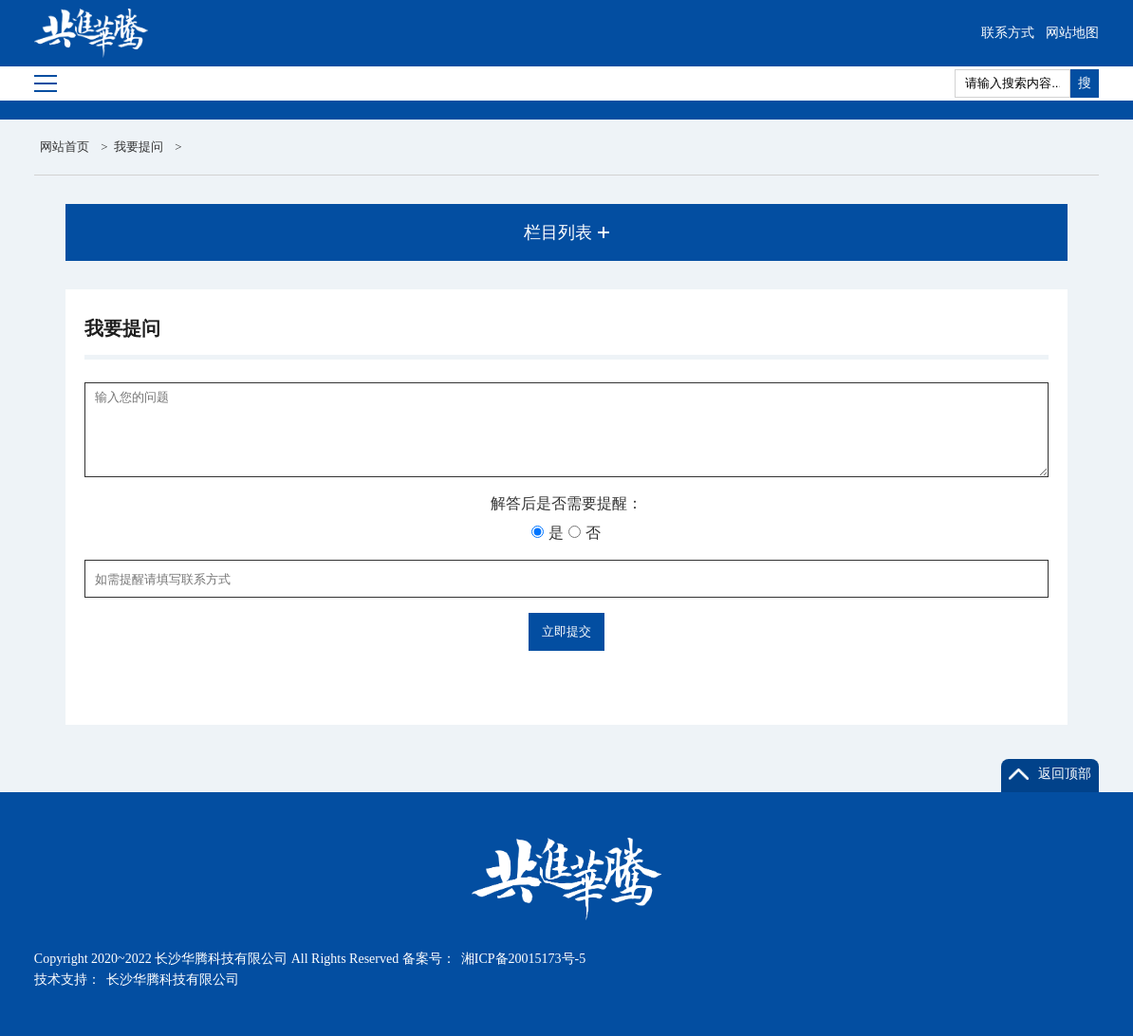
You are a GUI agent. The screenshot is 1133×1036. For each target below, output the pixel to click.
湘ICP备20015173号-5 (523, 959)
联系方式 (1007, 33)
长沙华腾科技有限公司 (172, 979)
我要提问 (138, 146)
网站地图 (1072, 33)
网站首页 (64, 146)
